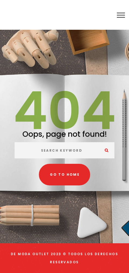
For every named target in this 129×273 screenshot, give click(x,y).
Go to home (65, 174)
